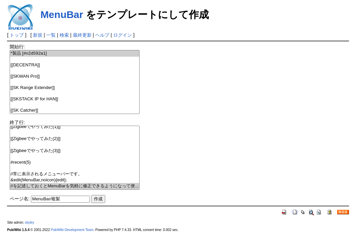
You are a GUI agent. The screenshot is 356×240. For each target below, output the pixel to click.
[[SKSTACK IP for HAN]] (75, 99)
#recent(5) (75, 162)
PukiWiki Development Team (72, 230)
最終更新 (82, 35)
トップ (17, 35)
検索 (64, 35)
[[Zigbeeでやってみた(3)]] (75, 151)
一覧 (51, 35)
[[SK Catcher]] (75, 110)
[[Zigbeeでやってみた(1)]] (75, 127)
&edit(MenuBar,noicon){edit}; (75, 180)
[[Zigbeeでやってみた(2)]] (75, 139)
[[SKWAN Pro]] (75, 76)
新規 (37, 35)
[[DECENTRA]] (75, 65)
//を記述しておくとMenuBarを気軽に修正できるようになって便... (75, 186)
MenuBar (61, 14)
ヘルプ (102, 35)
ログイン (122, 35)
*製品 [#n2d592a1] (75, 53)
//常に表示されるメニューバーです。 (75, 174)
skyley (29, 222)
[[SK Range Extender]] (75, 88)
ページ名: (20, 198)
